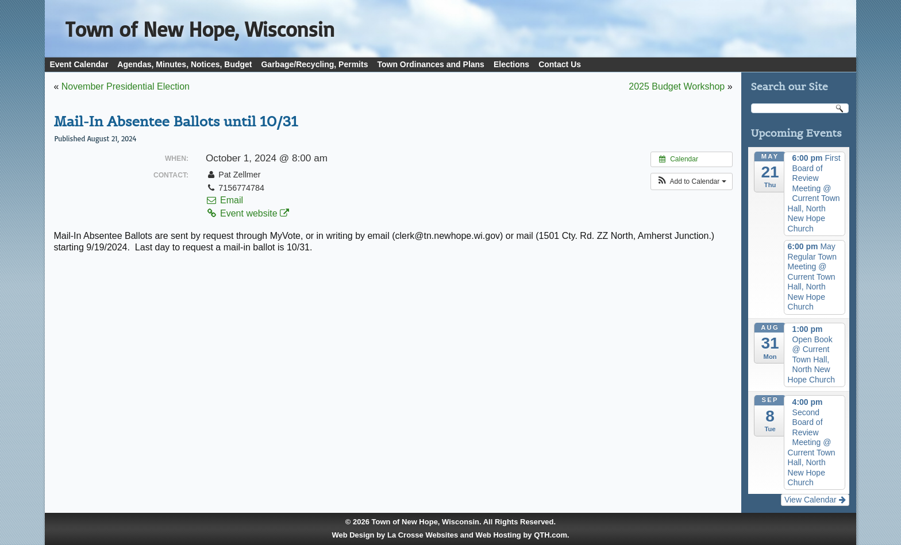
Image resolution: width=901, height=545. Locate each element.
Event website (247, 213)
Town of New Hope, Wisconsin (425, 521)
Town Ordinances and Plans (430, 64)
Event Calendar (78, 64)
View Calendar (815, 499)
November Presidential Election (125, 86)
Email (224, 200)
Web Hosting (498, 535)
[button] (691, 181)
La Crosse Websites (422, 535)
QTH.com (550, 535)
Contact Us (559, 64)
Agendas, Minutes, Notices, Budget (184, 64)
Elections (511, 64)
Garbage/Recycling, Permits (314, 64)
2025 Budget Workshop (677, 86)
